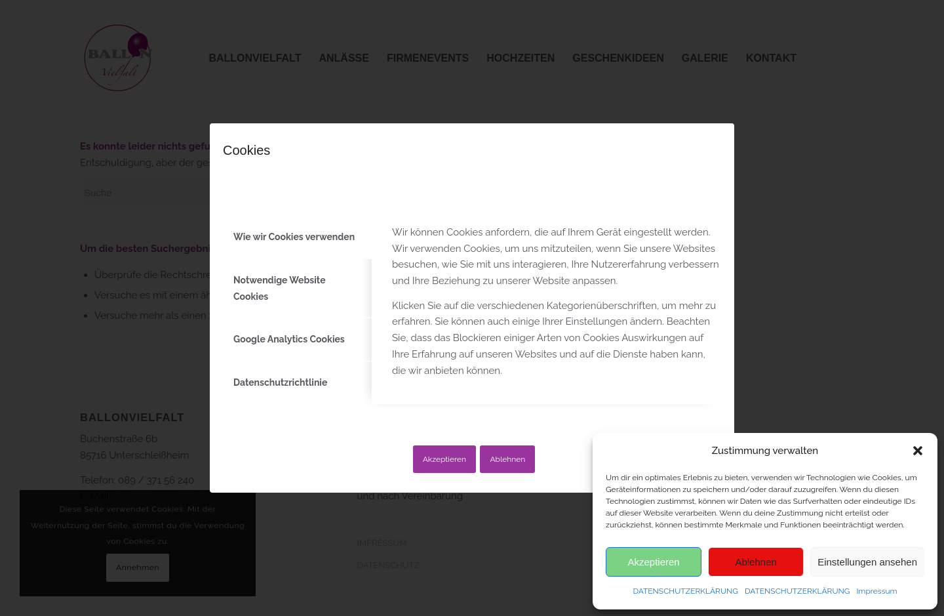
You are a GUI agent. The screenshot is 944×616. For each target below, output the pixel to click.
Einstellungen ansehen (867, 561)
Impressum (876, 591)
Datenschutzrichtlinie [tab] (280, 382)
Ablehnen (507, 459)
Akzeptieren (444, 459)
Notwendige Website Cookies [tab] (279, 288)
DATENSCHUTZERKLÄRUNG (685, 591)
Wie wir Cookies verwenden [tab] (294, 237)
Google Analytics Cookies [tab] (289, 339)
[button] (917, 450)
